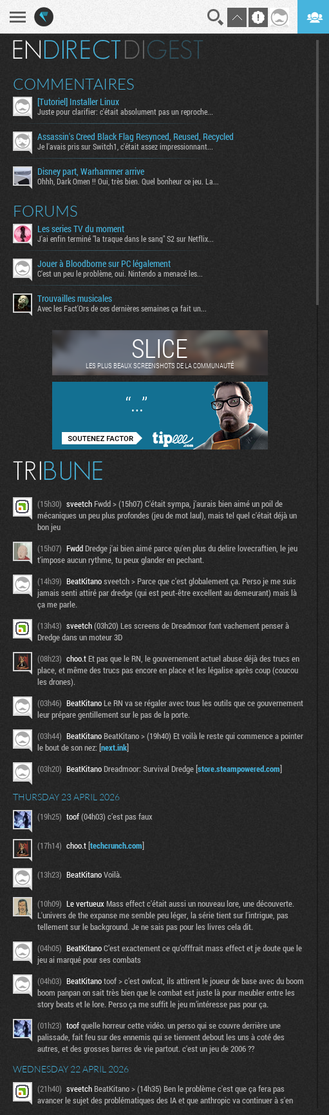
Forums (45, 211)
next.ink (114, 747)
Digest (163, 49)
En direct (66, 49)
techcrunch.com (116, 845)
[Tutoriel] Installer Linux (78, 102)
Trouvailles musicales (74, 298)
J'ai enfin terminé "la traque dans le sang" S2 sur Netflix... (125, 238)
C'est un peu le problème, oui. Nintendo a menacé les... (120, 273)
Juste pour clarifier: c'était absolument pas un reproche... (125, 111)
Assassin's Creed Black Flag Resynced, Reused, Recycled (135, 137)
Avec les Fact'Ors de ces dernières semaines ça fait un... (122, 308)
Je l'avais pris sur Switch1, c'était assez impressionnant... (125, 146)
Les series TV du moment (80, 229)
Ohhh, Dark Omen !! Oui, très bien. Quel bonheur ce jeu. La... (128, 181)
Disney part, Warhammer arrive (90, 171)
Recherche (215, 17)
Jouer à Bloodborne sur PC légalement (104, 264)
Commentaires (74, 84)
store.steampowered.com (239, 769)
